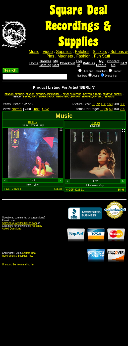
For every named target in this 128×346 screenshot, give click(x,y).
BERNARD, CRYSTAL (92, 96)
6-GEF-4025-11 (75, 189)
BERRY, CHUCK (46, 96)
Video (48, 51)
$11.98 (58, 189)
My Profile (101, 63)
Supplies (64, 51)
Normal (17, 109)
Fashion (83, 56)
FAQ (123, 63)
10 (101, 109)
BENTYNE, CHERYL (112, 94)
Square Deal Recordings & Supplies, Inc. (19, 254)
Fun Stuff (102, 56)
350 (122, 104)
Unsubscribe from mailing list (18, 264)
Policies (89, 63)
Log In (79, 63)
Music (34, 51)
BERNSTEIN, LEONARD (68, 96)
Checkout (67, 63)
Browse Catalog (45, 63)
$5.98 (121, 189)
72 (98, 104)
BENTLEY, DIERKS (72, 94)
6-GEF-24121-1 (12, 189)
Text (37, 109)
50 (93, 104)
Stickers (100, 51)
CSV (45, 109)
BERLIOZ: (109, 96)
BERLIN (32, 122)
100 (103, 104)
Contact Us (113, 63)
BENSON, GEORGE (14, 94)
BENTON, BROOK (92, 94)
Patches (82, 51)
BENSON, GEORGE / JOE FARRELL (43, 94)
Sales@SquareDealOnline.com (19, 223)
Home (33, 63)
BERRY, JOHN (30, 96)
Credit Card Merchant (114, 220)
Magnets (65, 56)
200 (122, 109)
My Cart (55, 63)
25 (106, 109)
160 (110, 104)
